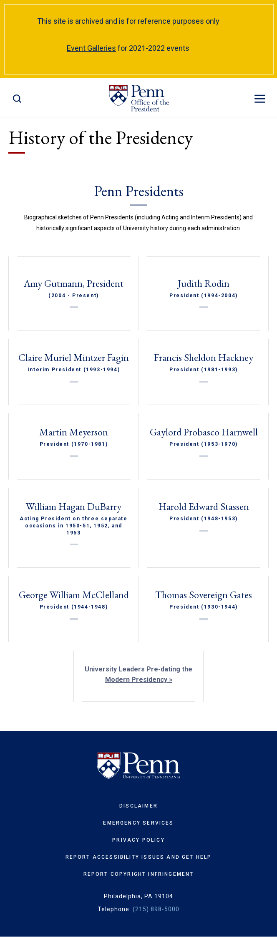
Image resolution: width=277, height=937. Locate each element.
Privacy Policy (138, 840)
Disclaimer (138, 806)
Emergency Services (138, 823)
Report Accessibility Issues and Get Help (138, 857)
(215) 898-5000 (156, 909)
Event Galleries (91, 48)
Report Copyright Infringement (138, 874)
